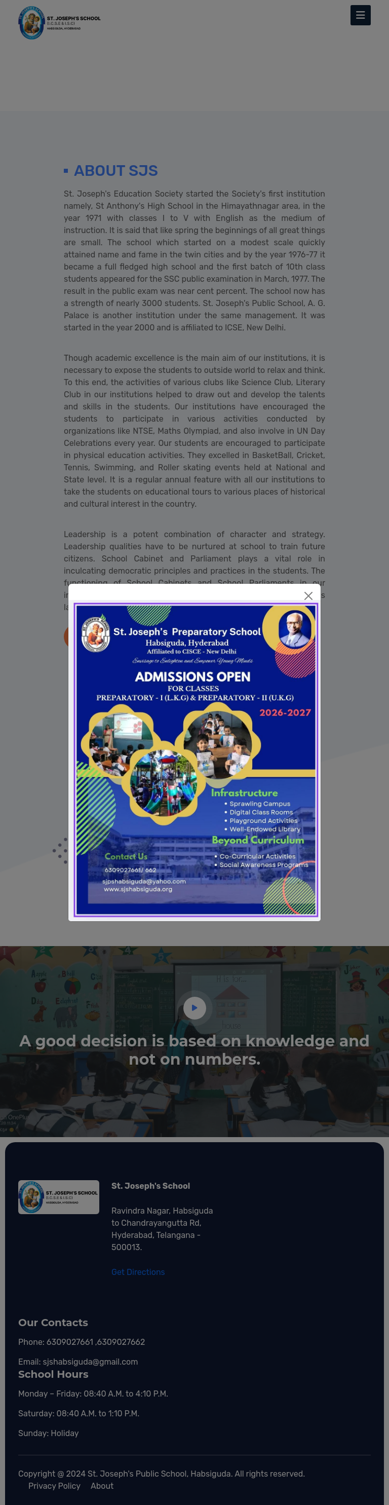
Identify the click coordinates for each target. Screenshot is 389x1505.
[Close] (308, 596)
